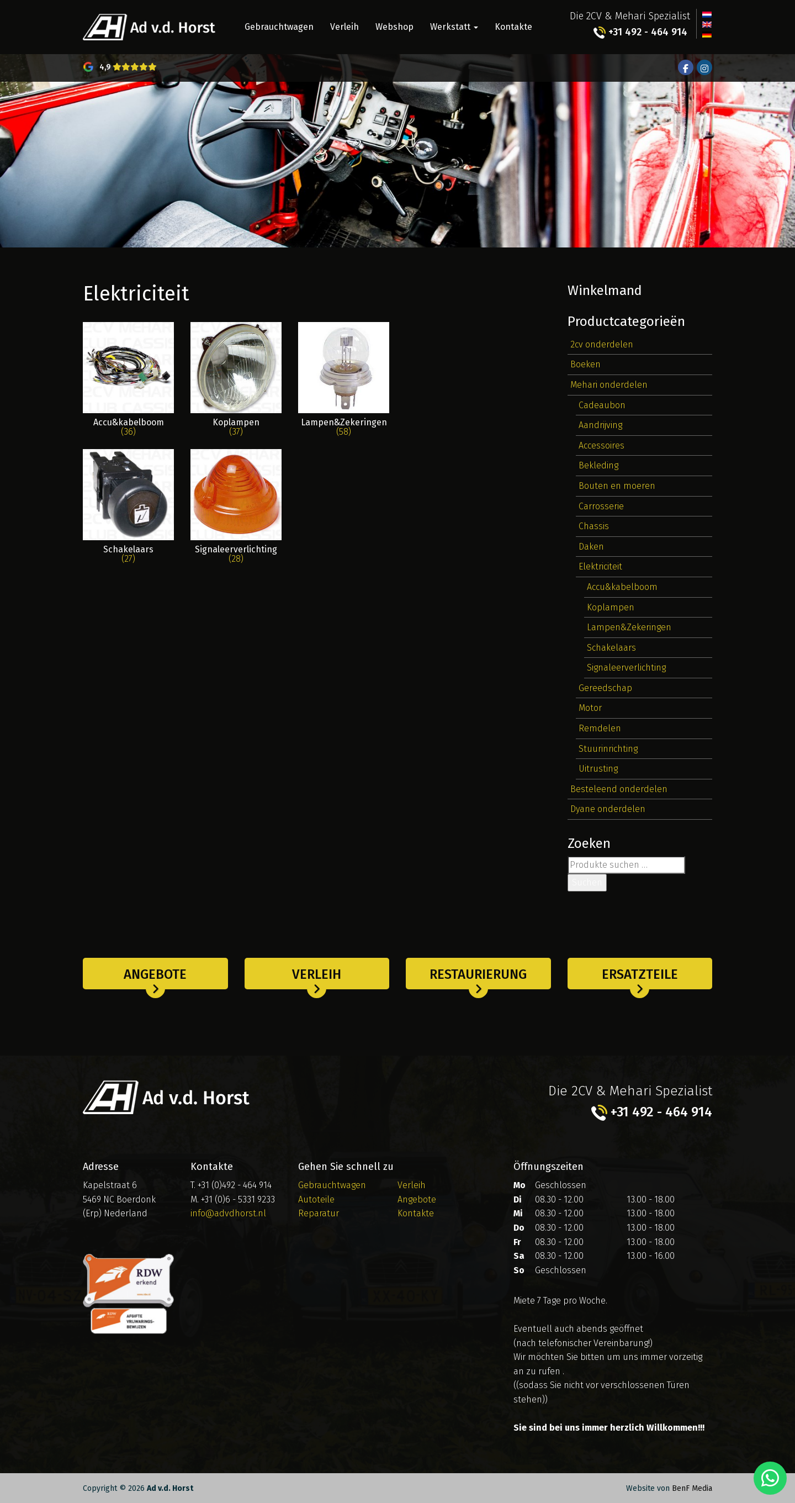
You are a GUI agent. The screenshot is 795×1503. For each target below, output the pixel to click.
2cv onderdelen (601, 344)
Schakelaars (611, 647)
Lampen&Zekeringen (629, 627)
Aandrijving (600, 425)
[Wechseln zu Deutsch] (707, 34)
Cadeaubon (602, 405)
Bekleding (598, 465)
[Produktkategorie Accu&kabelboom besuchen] (128, 385)
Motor (590, 708)
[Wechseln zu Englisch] (707, 24)
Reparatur (318, 1213)
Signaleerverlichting (626, 667)
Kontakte (513, 27)
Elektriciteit (600, 566)
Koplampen (610, 607)
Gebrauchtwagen (279, 27)
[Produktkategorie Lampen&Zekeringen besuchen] (343, 385)
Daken (591, 546)
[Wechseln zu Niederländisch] (707, 14)
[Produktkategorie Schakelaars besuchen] (128, 512)
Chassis (594, 526)
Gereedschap (605, 688)
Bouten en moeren (617, 486)
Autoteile (316, 1199)
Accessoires (601, 445)
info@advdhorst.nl (228, 1213)
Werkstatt (454, 27)
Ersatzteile (640, 974)
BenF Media (692, 1488)
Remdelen (600, 728)
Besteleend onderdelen (618, 789)
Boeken (585, 364)
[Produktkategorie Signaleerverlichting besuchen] (236, 512)
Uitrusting (598, 768)
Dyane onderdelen (607, 809)
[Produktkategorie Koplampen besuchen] (236, 385)
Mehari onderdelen (609, 384)
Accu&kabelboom (622, 587)
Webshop (394, 27)
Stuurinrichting (608, 748)
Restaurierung (478, 974)
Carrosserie (601, 506)
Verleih (344, 27)
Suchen (587, 882)
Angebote (155, 974)
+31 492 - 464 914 (640, 32)
